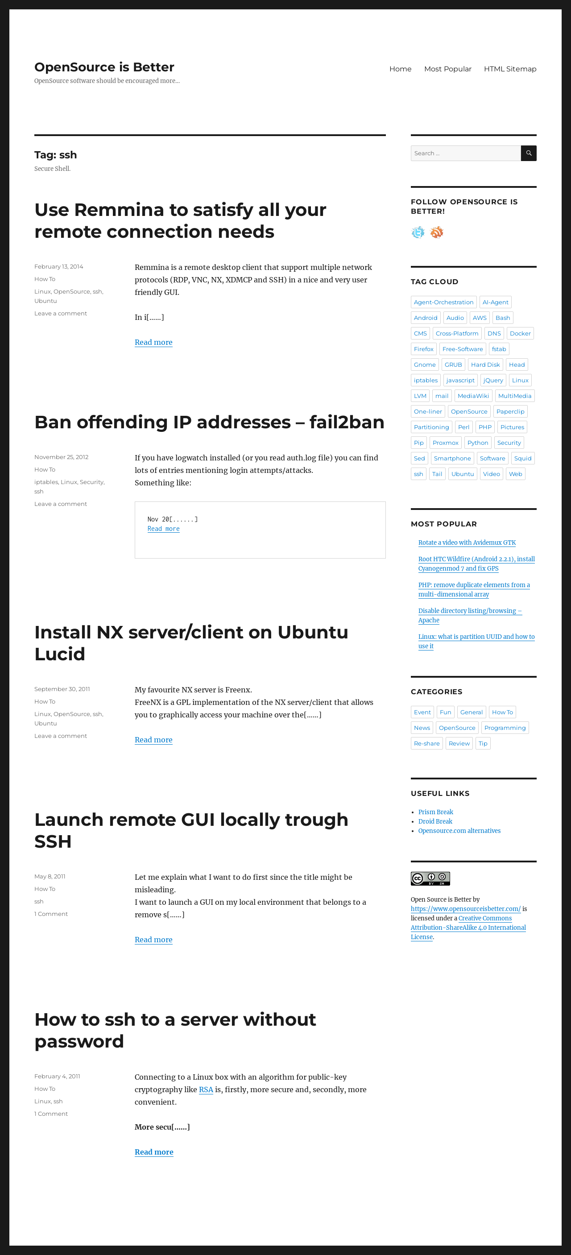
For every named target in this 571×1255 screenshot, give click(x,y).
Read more (154, 342)
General (471, 712)
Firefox (424, 348)
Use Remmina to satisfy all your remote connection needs (180, 220)
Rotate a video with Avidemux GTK (467, 543)
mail (442, 395)
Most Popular (448, 69)
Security (91, 481)
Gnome (425, 364)
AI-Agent (496, 302)
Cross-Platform (457, 333)
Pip (419, 442)
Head (517, 364)
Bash (503, 317)
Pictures (512, 427)
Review (459, 743)
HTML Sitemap (510, 69)
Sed (419, 458)
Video (491, 473)
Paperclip (511, 411)
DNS (494, 333)
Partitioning (431, 427)
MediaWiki (473, 395)
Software (492, 458)
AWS (480, 317)
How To (44, 278)
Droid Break (435, 821)
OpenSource (72, 291)
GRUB (453, 364)
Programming (505, 727)
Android (426, 317)
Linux (42, 291)
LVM (420, 395)
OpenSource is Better (104, 67)
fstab (499, 348)
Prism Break (435, 812)
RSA (206, 1089)
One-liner (428, 411)
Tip (483, 743)
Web (515, 473)
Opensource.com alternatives (459, 831)
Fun (445, 712)
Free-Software (463, 348)
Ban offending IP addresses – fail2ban (209, 422)
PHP (485, 427)
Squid (523, 458)
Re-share (427, 743)
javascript (461, 380)
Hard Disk (485, 364)
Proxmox (446, 442)
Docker (520, 333)
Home (400, 69)
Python (478, 442)
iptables (46, 481)
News (422, 727)
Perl (464, 427)
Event (422, 712)
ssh (97, 291)
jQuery (493, 380)
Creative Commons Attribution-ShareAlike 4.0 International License (468, 928)
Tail (437, 473)
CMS (420, 333)
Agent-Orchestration (444, 302)
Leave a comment (60, 313)
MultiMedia (515, 395)
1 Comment (51, 913)
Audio (455, 317)
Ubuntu (45, 300)
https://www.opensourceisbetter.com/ (466, 909)
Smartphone (452, 458)
